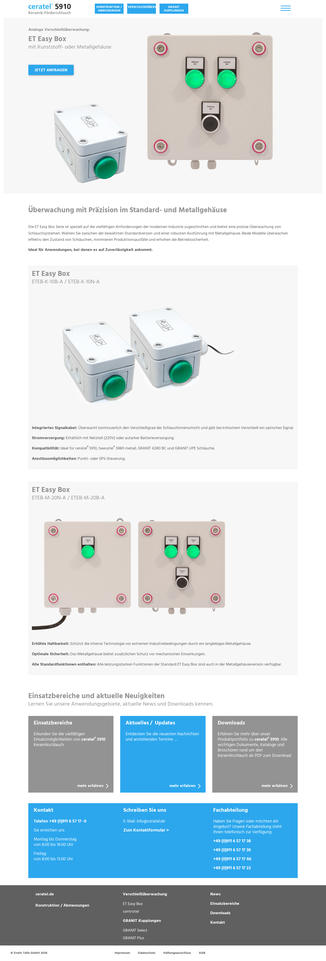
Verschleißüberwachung (142, 7)
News (215, 894)
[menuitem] (109, 9)
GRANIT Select (135, 930)
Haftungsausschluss (177, 953)
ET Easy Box (133, 904)
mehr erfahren (93, 786)
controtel (131, 911)
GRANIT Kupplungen (174, 8)
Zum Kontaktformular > (146, 830)
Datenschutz (146, 953)
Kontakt (217, 922)
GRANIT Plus (133, 938)
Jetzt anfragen (51, 70)
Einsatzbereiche (224, 904)
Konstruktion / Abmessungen (109, 8)
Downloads (220, 913)
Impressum (122, 953)
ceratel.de (44, 894)
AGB (202, 953)
